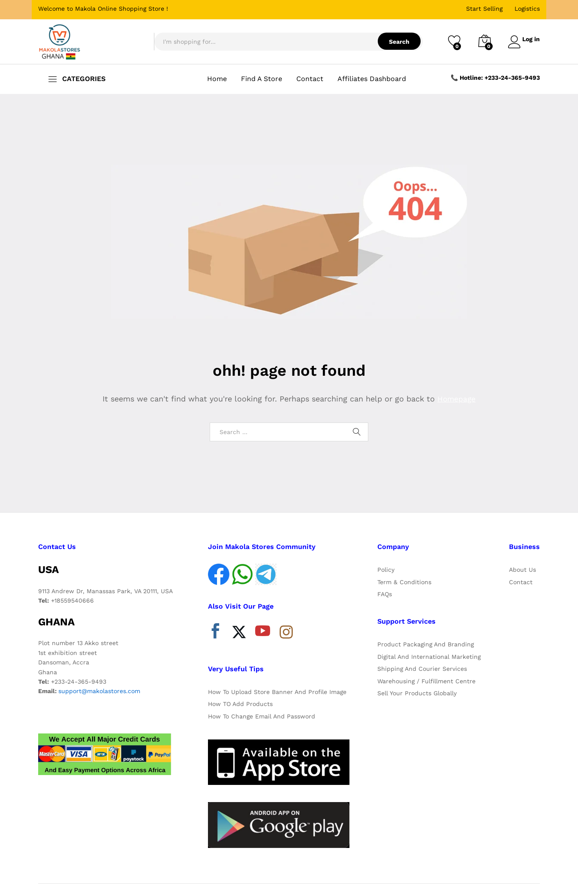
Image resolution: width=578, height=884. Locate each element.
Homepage (456, 398)
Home (217, 78)
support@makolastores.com (99, 691)
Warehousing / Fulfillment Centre (426, 681)
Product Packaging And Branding (425, 644)
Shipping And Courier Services (422, 668)
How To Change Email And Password (261, 716)
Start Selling (484, 8)
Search (395, 41)
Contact (309, 78)
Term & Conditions (404, 582)
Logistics (527, 8)
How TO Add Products (240, 703)
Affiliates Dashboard (371, 78)
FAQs (384, 594)
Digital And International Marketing (429, 656)
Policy (385, 569)
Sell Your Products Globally (417, 693)
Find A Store (261, 78)
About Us (522, 569)
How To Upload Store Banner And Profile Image (277, 691)
